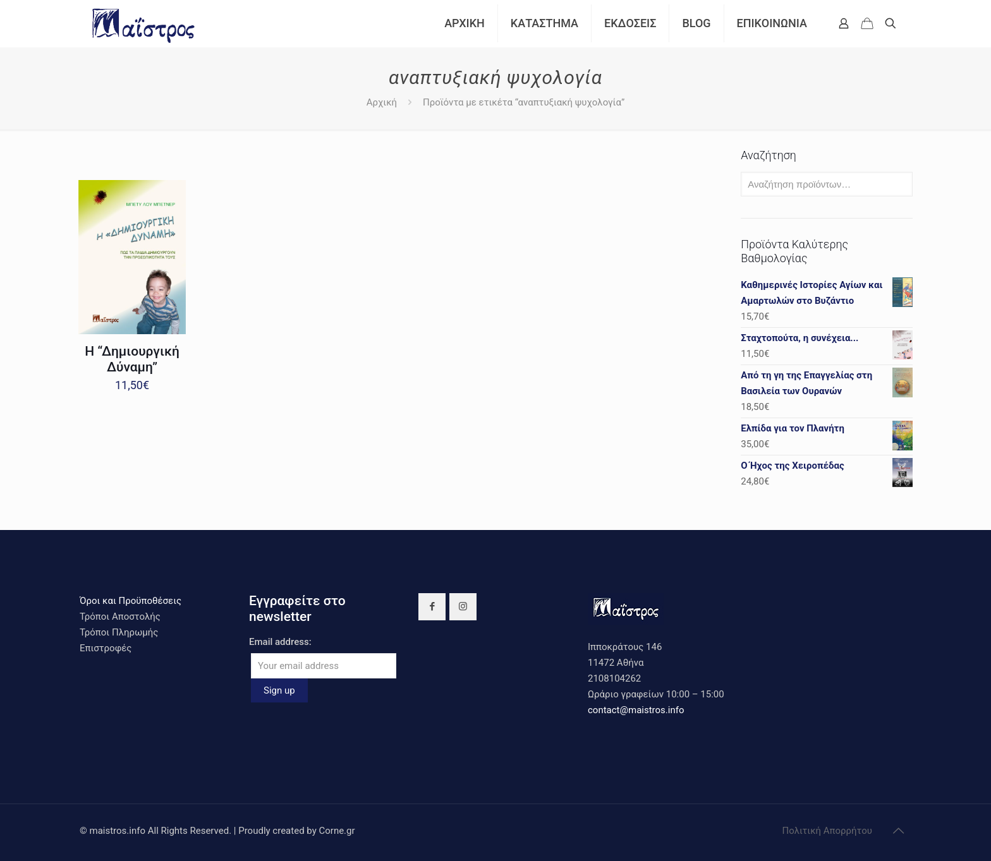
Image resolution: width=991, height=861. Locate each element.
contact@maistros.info (636, 710)
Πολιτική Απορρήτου (827, 830)
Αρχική (382, 102)
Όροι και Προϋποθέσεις (130, 600)
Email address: (280, 641)
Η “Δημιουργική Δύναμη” (132, 359)
